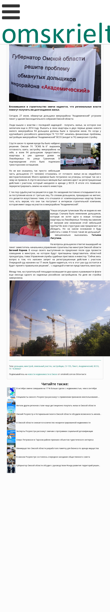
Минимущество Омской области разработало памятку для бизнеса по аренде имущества (57, 448)
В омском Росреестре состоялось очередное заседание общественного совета (53, 457)
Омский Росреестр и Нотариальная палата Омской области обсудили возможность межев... (58, 414)
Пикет (75, 366)
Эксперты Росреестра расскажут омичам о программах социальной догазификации (54, 431)
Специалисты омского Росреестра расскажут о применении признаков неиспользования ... (57, 397)
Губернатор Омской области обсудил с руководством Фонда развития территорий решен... (58, 465)
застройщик (58, 366)
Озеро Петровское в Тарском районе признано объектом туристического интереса (54, 439)
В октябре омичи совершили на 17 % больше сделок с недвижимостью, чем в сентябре (56, 388)
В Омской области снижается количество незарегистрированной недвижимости (53, 422)
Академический (86, 366)
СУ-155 (68, 366)
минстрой (28, 366)
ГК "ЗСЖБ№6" (15, 368)
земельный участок (43, 366)
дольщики (18, 366)
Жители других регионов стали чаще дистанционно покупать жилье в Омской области (56, 405)
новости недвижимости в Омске (42, 374)
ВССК (96, 366)
